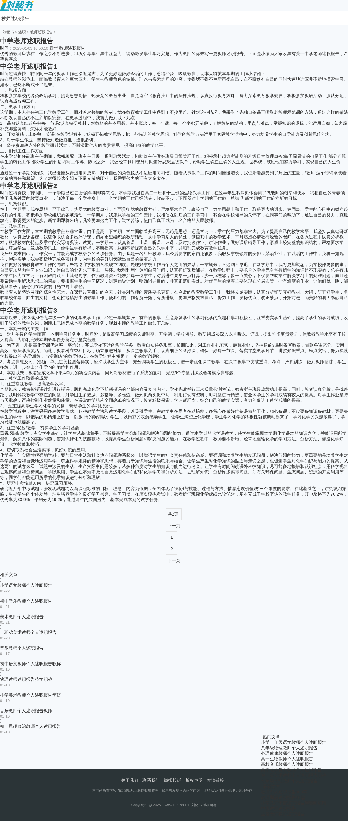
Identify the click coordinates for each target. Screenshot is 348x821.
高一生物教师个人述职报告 (287, 758)
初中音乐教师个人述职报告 (26, 600)
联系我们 (151, 780)
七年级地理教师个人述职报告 (289, 780)
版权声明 (194, 780)
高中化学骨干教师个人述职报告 (291, 769)
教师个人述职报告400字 (284, 791)
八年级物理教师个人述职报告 (289, 747)
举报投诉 (172, 780)
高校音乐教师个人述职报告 (287, 764)
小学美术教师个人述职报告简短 (30, 694)
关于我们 (129, 780)
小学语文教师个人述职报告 (26, 585)
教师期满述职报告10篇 (283, 797)
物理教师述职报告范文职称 (26, 679)
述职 (22, 32)
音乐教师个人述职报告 (22, 647)
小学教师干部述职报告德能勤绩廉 (293, 802)
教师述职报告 (15, 18)
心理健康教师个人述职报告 (287, 753)
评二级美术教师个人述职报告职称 (293, 775)
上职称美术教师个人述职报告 (28, 632)
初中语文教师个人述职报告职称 (30, 663)
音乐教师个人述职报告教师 (26, 710)
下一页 (174, 560)
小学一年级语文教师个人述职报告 (293, 742)
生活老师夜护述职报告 (282, 813)
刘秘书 (8, 32)
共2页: (174, 514)
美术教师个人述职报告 (22, 616)
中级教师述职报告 (278, 808)
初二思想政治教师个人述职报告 (30, 726)
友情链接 (215, 780)
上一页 (174, 525)
